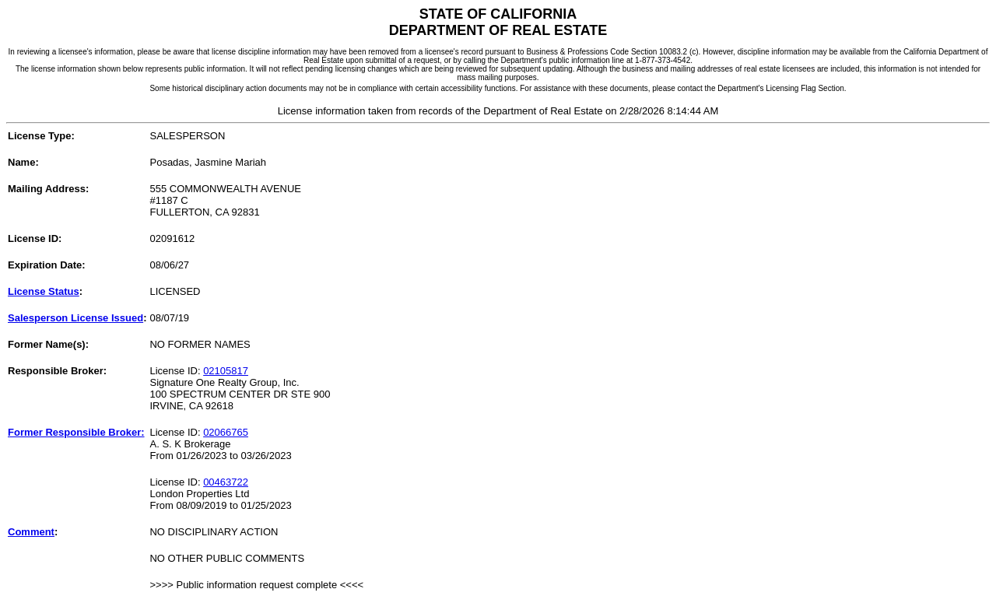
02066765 (225, 432)
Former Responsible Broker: (76, 432)
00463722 (225, 482)
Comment (31, 532)
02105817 (225, 371)
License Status (43, 291)
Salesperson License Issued (75, 318)
